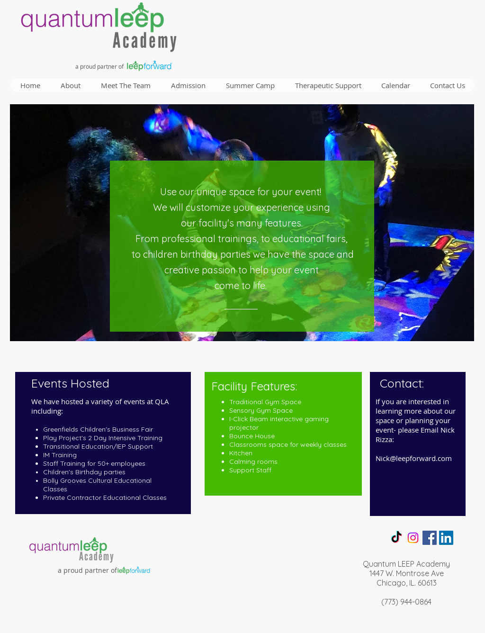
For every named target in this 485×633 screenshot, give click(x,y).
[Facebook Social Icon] (429, 538)
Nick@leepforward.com (414, 458)
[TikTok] (396, 538)
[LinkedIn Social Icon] (446, 538)
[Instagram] (413, 538)
